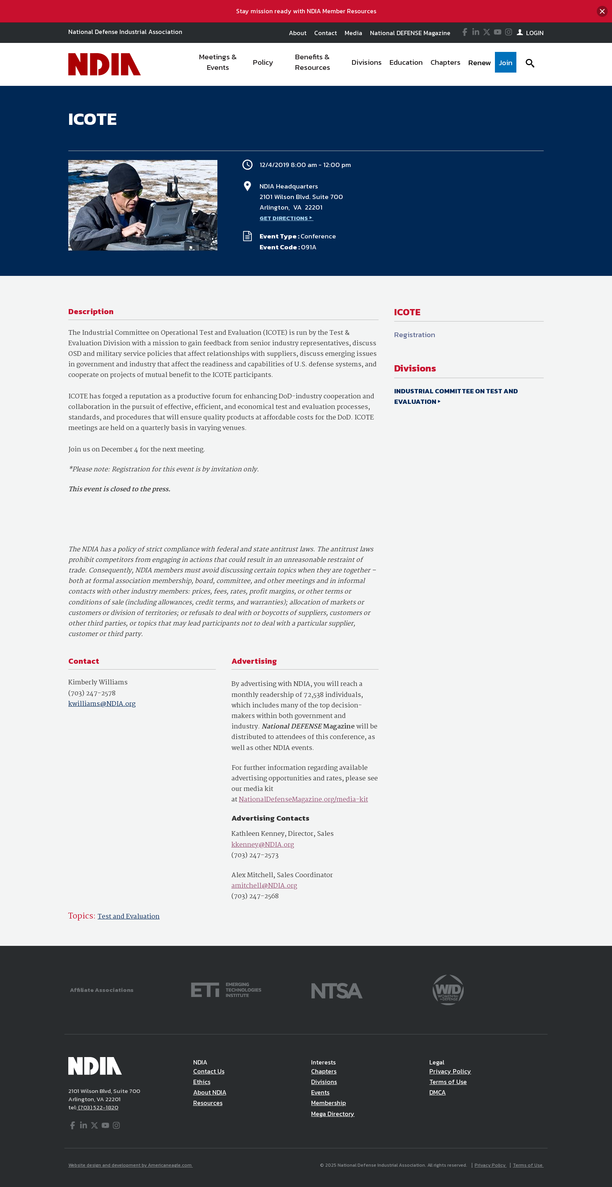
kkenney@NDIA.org (262, 845)
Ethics (201, 1081)
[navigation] (352, 64)
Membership (328, 1102)
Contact (325, 32)
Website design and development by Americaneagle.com (130, 1165)
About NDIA (209, 1092)
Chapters (323, 1071)
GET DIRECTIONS (284, 217)
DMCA (437, 1092)
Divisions (324, 1081)
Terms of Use (448, 1081)
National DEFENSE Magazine (410, 32)
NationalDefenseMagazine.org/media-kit (303, 799)
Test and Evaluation (129, 917)
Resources (207, 1102)
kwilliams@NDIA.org (101, 704)
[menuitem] (218, 64)
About (297, 32)
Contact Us (208, 1071)
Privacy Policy (450, 1071)
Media (353, 32)
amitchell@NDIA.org (264, 886)
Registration (414, 334)
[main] (306, 515)
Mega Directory (332, 1113)
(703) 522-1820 (97, 1107)
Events (320, 1092)
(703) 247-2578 (92, 693)
